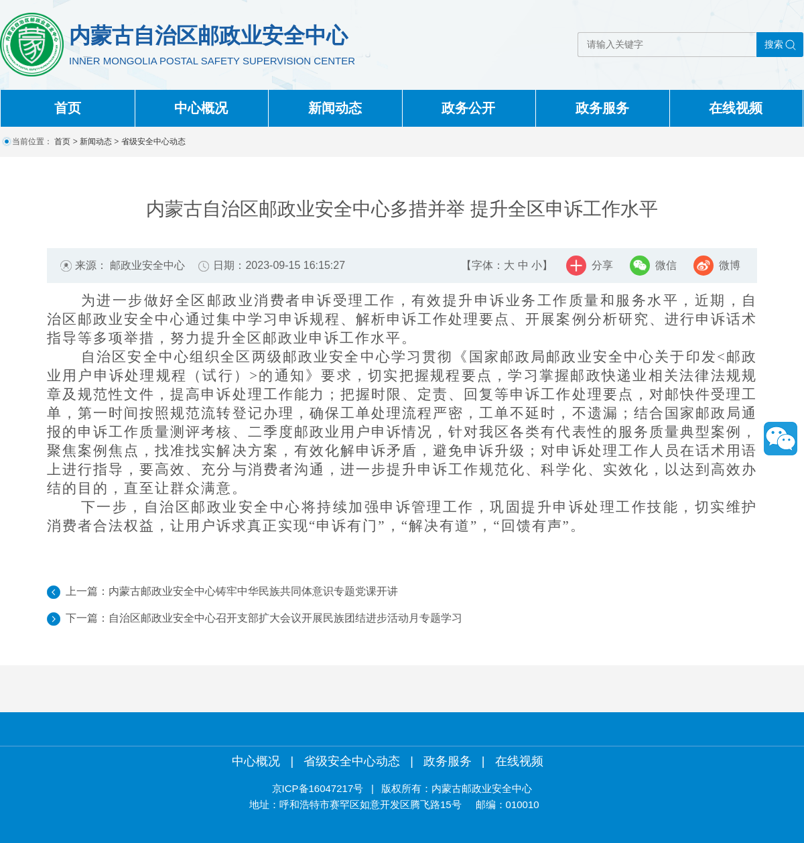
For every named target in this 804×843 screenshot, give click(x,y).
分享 (602, 265)
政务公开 (468, 108)
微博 (729, 265)
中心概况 (201, 108)
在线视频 (735, 108)
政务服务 (602, 108)
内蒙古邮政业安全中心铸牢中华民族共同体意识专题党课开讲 (253, 591)
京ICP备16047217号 (318, 788)
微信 (666, 265)
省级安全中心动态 (153, 141)
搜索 (773, 44)
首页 (67, 108)
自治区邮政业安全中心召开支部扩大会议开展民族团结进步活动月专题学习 (285, 618)
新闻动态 (335, 108)
